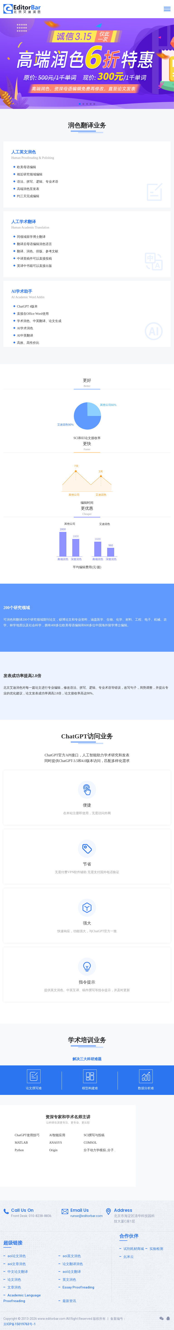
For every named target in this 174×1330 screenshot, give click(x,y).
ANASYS (55, 1142)
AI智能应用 (57, 1135)
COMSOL (90, 1142)
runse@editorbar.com (86, 1216)
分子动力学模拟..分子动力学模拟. (107, 1150)
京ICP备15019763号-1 (19, 1324)
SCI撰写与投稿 (94, 1135)
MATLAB (21, 1142)
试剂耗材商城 (133, 1249)
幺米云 (128, 1257)
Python (19, 1150)
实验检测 (156, 1249)
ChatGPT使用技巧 (27, 1135)
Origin (53, 1150)
